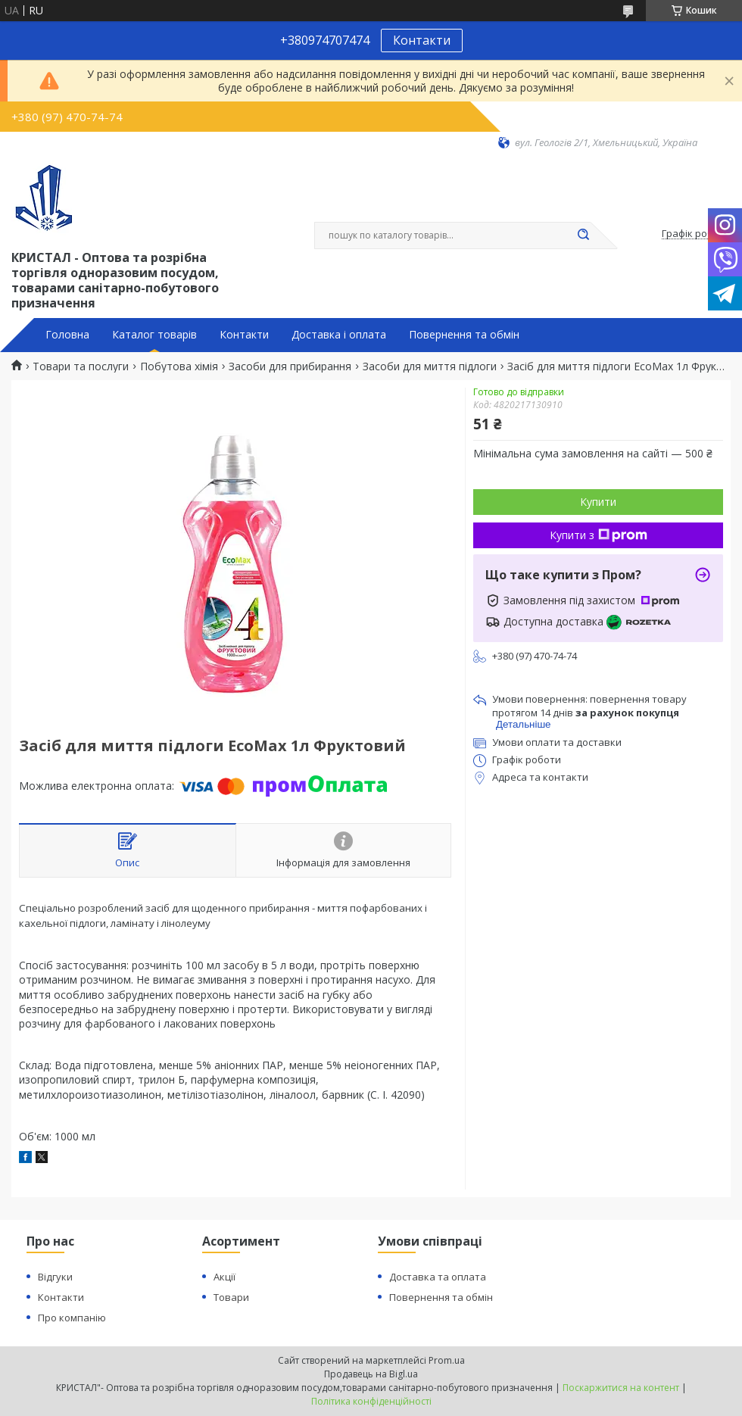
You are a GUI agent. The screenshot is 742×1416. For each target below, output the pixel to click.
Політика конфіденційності (371, 1401)
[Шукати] (583, 235)
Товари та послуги (81, 366)
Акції (224, 1276)
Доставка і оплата (339, 334)
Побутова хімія (179, 366)
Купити (598, 501)
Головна (67, 334)
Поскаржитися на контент (621, 1387)
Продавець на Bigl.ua (371, 1374)
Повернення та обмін (464, 334)
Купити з (598, 535)
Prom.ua (447, 1360)
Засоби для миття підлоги (430, 366)
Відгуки (55, 1276)
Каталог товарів (154, 334)
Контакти (421, 40)
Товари (231, 1297)
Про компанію (72, 1317)
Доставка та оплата (437, 1276)
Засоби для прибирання (290, 366)
